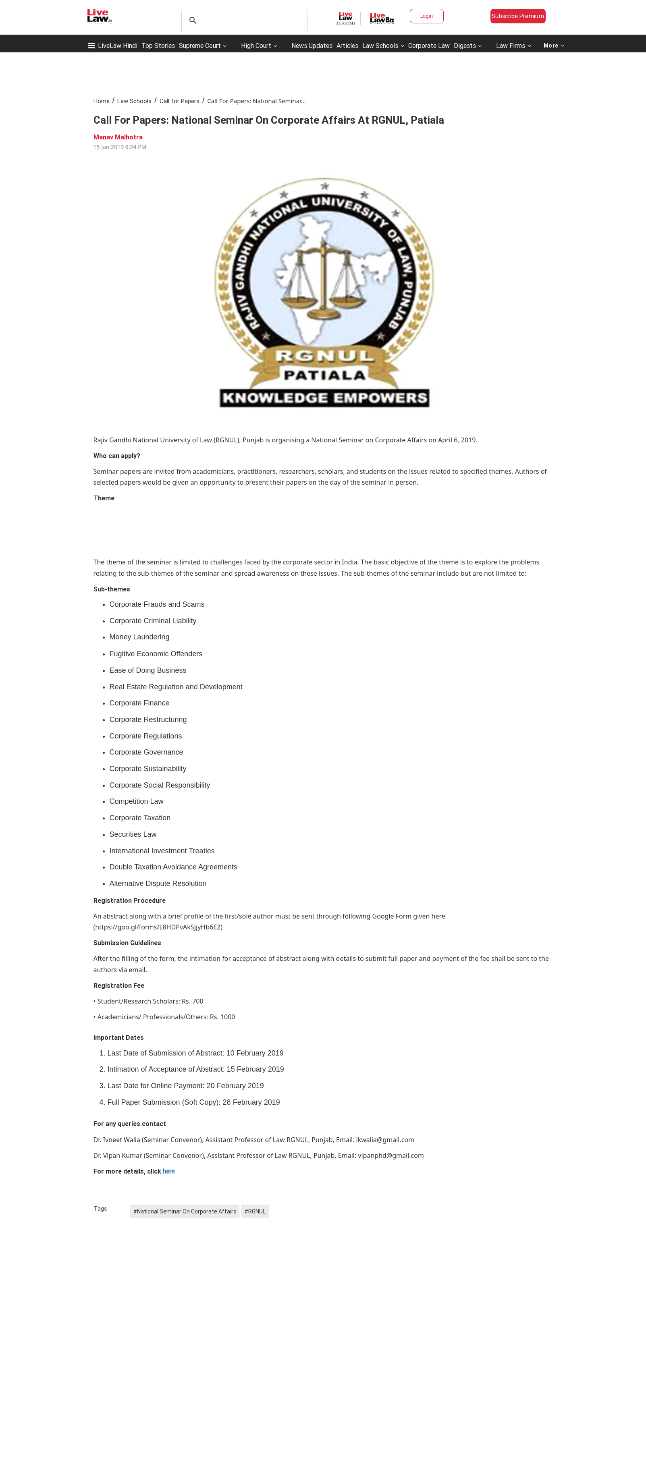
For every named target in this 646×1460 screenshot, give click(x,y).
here (167, 1171)
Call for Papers (179, 101)
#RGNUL (255, 1211)
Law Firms (513, 45)
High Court (256, 45)
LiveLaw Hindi (117, 45)
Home (101, 101)
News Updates (311, 45)
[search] (243, 20)
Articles (347, 45)
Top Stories (158, 45)
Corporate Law (429, 45)
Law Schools (383, 45)
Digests (465, 45)
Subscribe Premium (518, 16)
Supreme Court (200, 45)
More (554, 45)
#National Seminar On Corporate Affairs (184, 1211)
